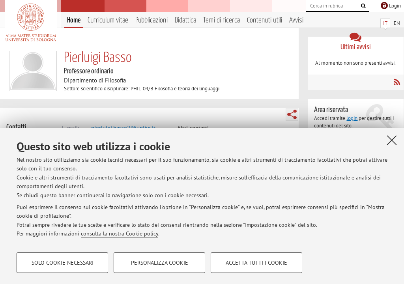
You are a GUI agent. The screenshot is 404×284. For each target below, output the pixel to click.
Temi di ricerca (221, 20)
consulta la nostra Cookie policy (119, 233)
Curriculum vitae (108, 20)
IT (385, 23)
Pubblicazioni (151, 20)
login (351, 118)
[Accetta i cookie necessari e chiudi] (391, 140)
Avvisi (296, 20)
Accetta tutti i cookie (256, 262)
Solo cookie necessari (63, 262)
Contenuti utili (264, 20)
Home (73, 20)
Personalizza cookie (159, 262)
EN (397, 23)
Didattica (185, 20)
